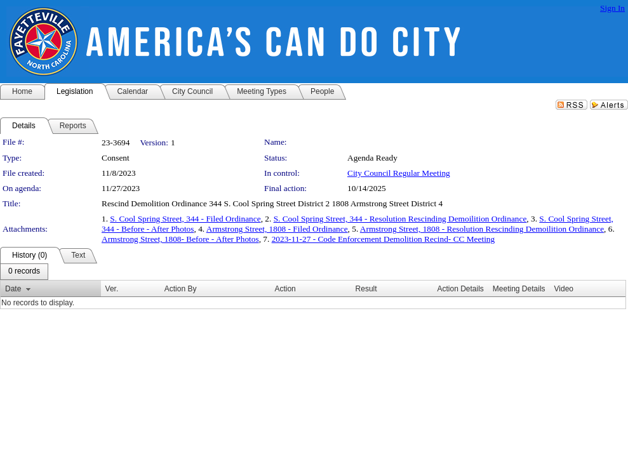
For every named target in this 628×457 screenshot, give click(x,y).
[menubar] (24, 271)
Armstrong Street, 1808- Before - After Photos (180, 239)
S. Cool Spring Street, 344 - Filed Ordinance (185, 218)
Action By (180, 288)
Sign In (612, 8)
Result (366, 288)
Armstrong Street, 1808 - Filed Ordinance (277, 229)
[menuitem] (24, 271)
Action (284, 288)
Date (13, 288)
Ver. (112, 288)
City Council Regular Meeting (398, 173)
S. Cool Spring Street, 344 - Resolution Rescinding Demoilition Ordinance (400, 218)
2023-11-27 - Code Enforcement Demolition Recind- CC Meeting (383, 239)
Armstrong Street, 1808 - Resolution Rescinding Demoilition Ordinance (482, 229)
